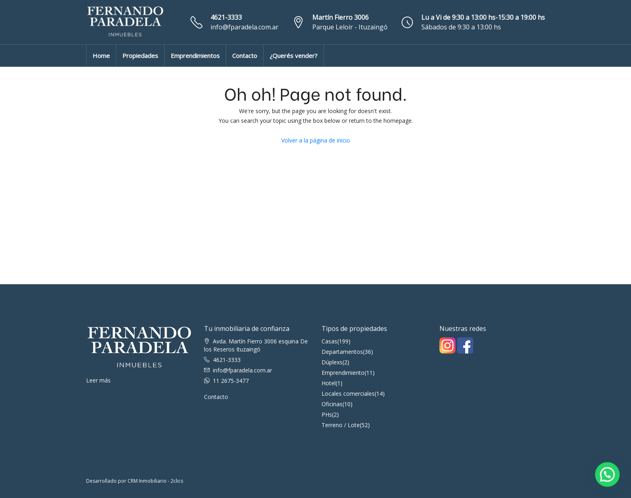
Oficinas (332, 404)
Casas (329, 341)
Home (101, 56)
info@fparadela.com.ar (244, 27)
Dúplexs (332, 362)
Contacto (244, 56)
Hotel (329, 383)
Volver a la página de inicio (315, 140)
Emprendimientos (195, 56)
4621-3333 (226, 17)
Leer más (98, 380)
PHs (327, 414)
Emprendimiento (343, 372)
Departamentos (342, 351)
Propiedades (140, 56)
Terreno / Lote (341, 425)
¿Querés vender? (294, 56)
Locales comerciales (348, 393)
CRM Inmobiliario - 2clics (155, 480)
